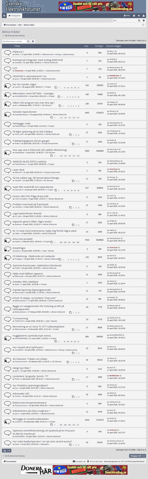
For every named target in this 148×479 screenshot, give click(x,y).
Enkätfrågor (19, 248)
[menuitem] (127, 15)
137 (73, 156)
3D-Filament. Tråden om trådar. (30, 359)
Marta (112, 393)
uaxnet (17, 87)
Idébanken (45, 444)
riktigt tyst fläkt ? (22, 368)
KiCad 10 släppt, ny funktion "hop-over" (34, 298)
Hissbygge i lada (21, 123)
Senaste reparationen (25, 111)
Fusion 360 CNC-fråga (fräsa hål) (30, 196)
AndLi (17, 284)
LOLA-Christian (21, 199)
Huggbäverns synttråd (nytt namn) (32, 335)
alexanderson (115, 289)
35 (78, 191)
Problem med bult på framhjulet (31, 204)
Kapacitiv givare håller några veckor (32, 221)
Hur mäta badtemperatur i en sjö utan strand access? (42, 441)
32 (68, 191)
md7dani (18, 207)
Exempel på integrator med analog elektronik (38, 60)
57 (64, 342)
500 (65, 242)
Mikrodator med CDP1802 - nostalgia (33, 93)
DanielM (18, 63)
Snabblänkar (5, 16)
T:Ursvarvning (20, 318)
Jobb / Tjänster (48, 251)
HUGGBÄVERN (21, 96)
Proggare (18, 259)
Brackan (18, 224)
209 (69, 425)
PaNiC (17, 268)
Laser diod (18, 169)
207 (61, 425)
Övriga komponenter (50, 144)
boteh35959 (19, 437)
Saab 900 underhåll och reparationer (33, 187)
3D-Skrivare (46, 105)
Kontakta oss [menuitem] (79, 461)
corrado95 (19, 350)
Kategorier (15, 16)
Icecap (112, 385)
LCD (15, 68)
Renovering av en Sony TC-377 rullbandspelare (38, 326)
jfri (16, 105)
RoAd (17, 144)
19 (71, 88)
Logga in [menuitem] (139, 16)
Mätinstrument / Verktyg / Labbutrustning (58, 55)
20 (75, 88)
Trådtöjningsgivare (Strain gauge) (31, 140)
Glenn (17, 55)
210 (73, 425)
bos (16, 388)
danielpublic (19, 153)
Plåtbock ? (18, 51)
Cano (112, 196)
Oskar (112, 281)
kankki (17, 242)
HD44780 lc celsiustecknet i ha (29, 76)
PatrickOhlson (20, 126)
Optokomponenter (53, 71)
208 (65, 425)
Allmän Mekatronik (56, 199)
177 (78, 118)
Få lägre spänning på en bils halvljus (33, 131)
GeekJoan (19, 71)
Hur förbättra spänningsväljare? (30, 385)
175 (69, 118)
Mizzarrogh (19, 276)
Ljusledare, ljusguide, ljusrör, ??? (30, 376)
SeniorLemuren (21, 362)
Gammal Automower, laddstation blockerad (37, 265)
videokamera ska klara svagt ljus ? (31, 410)
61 (78, 342)
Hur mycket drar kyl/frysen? (28, 347)
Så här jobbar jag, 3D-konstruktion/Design (36, 178)
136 (69, 156)
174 (65, 118)
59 (71, 342)
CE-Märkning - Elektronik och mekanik (34, 256)
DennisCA (19, 190)
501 (69, 242)
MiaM (112, 93)
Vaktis (17, 234)
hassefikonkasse (21, 115)
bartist (17, 251)
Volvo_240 (19, 134)
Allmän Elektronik (51, 63)
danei (17, 444)
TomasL (18, 181)
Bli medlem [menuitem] (144, 16)
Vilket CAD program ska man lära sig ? (34, 102)
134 (61, 156)
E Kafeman (114, 131)
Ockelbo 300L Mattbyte (25, 281)
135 (65, 156)
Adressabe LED (21, 393)
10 (78, 97)
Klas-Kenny (114, 149)
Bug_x (112, 51)
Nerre (112, 256)
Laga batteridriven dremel (27, 213)
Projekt (48, 87)
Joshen (18, 396)
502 (73, 242)
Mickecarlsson (115, 68)
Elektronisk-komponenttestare (29, 402)
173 (61, 118)
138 (78, 156)
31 (64, 191)
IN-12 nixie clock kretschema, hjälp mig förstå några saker (45, 230)
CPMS (112, 221)
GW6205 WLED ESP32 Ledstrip (29, 161)
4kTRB (112, 59)
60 (75, 342)
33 (71, 191)
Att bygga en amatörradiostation (31, 419)
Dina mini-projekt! (23, 239)
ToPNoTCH (19, 321)
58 (68, 342)
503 (78, 242)
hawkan (113, 102)
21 (78, 88)
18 (68, 88)
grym (17, 79)
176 (73, 118)
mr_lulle (18, 216)
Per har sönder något (24, 84)
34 (75, 191)
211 (78, 425)
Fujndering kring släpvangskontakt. (32, 290)
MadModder (114, 76)
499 (61, 242)
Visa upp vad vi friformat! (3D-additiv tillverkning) (40, 150)
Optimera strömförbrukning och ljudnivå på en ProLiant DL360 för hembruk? (44, 432)
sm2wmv (18, 422)
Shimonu (113, 111)
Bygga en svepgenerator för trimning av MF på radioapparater (38, 308)
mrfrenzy (113, 430)
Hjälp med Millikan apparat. (28, 273)
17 (64, 88)
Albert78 (18, 172)
